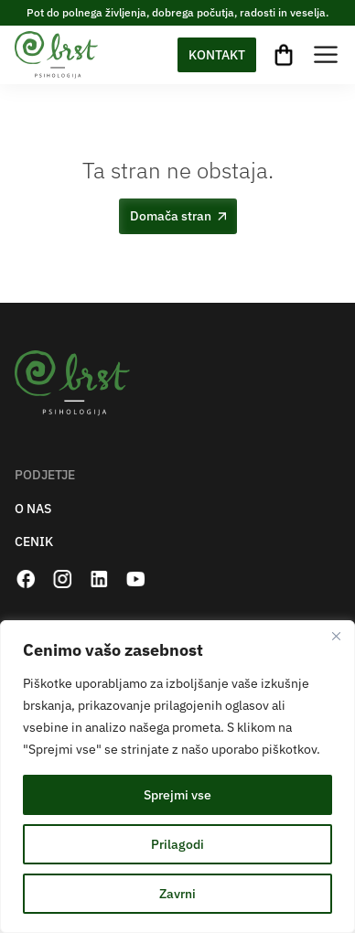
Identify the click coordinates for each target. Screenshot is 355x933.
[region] (177, 776)
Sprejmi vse (177, 795)
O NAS (33, 509)
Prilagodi (177, 844)
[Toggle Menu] (326, 54)
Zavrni (177, 893)
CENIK (34, 542)
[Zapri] (336, 636)
